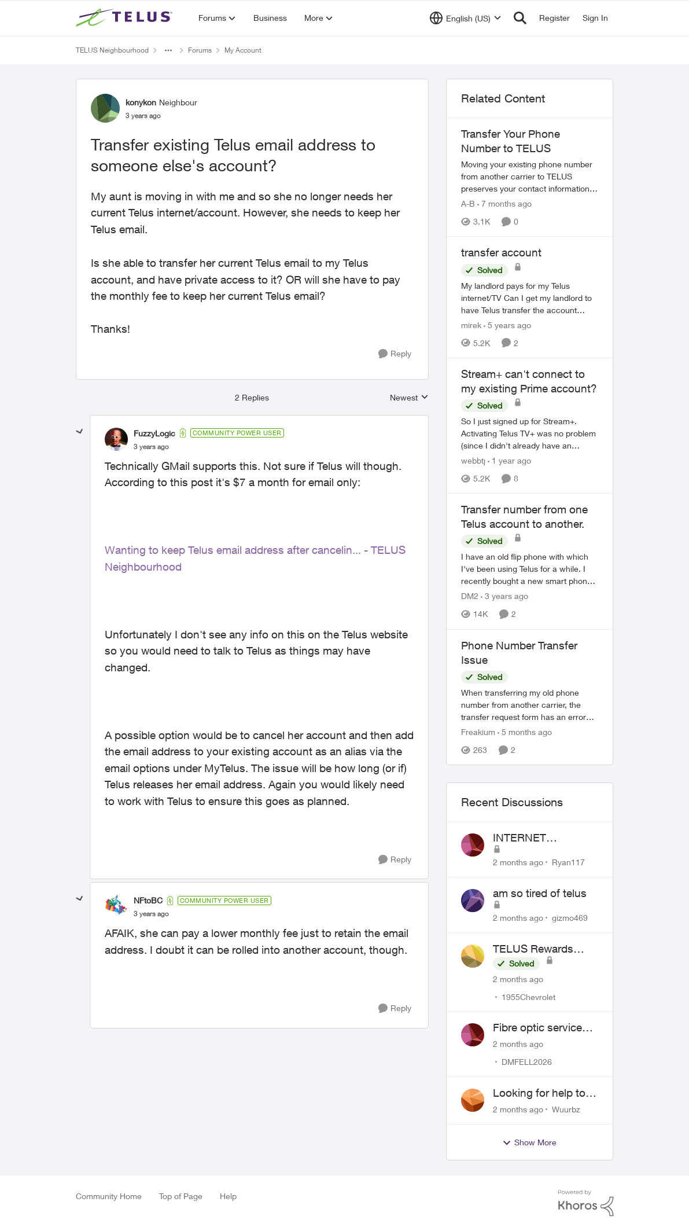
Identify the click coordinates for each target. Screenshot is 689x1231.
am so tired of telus (540, 893)
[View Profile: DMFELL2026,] (472, 1034)
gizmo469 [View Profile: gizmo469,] (570, 918)
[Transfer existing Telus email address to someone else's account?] (151, 447)
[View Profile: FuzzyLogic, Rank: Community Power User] (116, 439)
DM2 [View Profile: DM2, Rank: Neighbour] (469, 596)
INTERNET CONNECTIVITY (533, 838)
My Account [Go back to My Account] (242, 50)
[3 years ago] (504, 596)
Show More (529, 1142)
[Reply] (395, 354)
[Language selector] (465, 18)
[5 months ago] (525, 732)
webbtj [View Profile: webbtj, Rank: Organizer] (473, 460)
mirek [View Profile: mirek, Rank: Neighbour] (471, 325)
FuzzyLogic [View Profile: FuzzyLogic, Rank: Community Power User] (154, 433)
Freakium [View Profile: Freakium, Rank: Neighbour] (478, 732)
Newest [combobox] (409, 397)
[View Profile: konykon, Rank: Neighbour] (105, 108)
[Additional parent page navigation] (168, 50)
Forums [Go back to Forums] (200, 50)
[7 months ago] (504, 203)
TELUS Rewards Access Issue (533, 949)
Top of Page (180, 1196)
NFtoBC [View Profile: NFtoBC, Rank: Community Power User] (148, 900)
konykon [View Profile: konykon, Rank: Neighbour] (141, 102)
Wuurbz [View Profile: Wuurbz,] (566, 1109)
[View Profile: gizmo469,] (472, 900)
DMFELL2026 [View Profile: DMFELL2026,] (527, 1062)
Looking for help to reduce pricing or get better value (543, 1093)
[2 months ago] (518, 862)
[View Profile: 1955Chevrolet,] (472, 956)
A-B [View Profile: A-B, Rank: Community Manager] (468, 203)
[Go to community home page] (125, 18)
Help (228, 1196)
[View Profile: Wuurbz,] (472, 1100)
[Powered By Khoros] (586, 1203)
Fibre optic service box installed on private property (537, 1028)
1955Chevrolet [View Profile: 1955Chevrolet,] (528, 996)
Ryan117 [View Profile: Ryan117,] (568, 862)
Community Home (109, 1196)
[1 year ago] (509, 460)
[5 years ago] (507, 325)
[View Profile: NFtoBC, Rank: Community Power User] (116, 906)
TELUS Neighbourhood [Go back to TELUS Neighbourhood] (112, 50)
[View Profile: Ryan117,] (472, 845)
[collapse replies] (80, 432)
